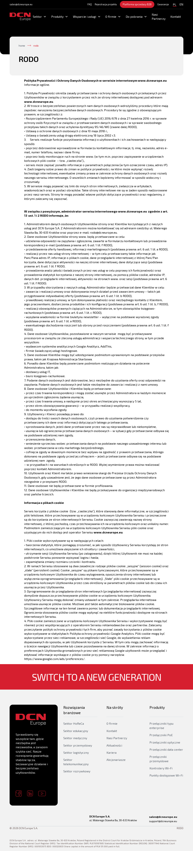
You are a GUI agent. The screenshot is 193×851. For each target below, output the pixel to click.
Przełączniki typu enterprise (161, 725)
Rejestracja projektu (106, 4)
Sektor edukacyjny (75, 731)
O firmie (111, 723)
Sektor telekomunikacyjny (76, 762)
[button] (40, 16)
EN (181, 4)
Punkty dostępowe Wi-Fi (166, 775)
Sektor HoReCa (73, 723)
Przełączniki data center (166, 749)
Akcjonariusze (116, 759)
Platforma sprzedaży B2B (137, 4)
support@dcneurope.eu (163, 821)
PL (174, 4)
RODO (180, 828)
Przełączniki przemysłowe (158, 759)
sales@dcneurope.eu (21, 4)
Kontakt (175, 16)
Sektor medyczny (75, 738)
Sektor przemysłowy (77, 745)
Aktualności (114, 745)
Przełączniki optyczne (164, 742)
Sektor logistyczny (76, 752)
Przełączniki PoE (161, 735)
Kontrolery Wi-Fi (160, 768)
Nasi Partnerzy (158, 16)
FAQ (89, 4)
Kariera (111, 752)
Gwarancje (163, 4)
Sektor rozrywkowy (76, 771)
